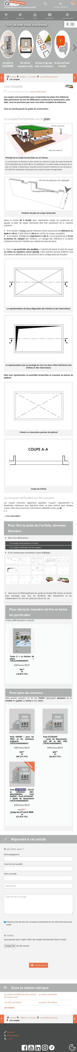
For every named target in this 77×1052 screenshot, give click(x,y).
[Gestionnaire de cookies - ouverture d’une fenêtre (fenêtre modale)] (72, 1047)
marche (35, 277)
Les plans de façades (48, 1019)
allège (23, 256)
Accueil (13, 102)
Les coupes (9, 1033)
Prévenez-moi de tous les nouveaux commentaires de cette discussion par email (39, 948)
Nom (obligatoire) (11, 879)
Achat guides (7, 16)
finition (47, 578)
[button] (70, 24)
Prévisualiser (41, 990)
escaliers (34, 274)
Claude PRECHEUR (38, 117)
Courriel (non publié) (13, 889)
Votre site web (10, 899)
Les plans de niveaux (48, 1027)
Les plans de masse (12, 1027)
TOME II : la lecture (28, 102)
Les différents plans (49, 102)
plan (47, 144)
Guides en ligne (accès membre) (34, 16)
